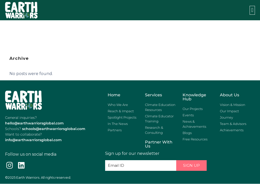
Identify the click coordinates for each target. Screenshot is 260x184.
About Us (229, 95)
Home (114, 95)
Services (153, 95)
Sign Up (191, 165)
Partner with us (158, 144)
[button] (252, 10)
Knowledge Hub (194, 97)
